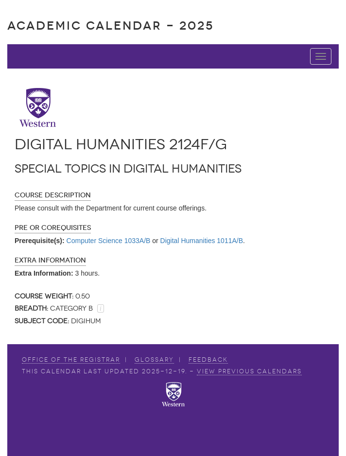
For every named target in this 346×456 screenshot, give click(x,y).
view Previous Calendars (249, 371)
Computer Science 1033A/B (109, 241)
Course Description (53, 195)
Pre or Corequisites (53, 228)
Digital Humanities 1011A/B (201, 241)
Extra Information (50, 260)
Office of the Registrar (71, 359)
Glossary (154, 359)
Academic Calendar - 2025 (110, 25)
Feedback (208, 359)
